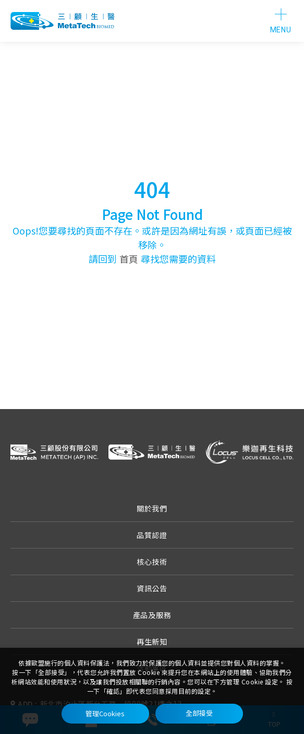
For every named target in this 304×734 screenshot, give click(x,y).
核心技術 (152, 561)
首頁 (128, 258)
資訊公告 (152, 588)
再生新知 (152, 641)
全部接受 (199, 713)
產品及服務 (152, 615)
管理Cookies (105, 713)
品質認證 (152, 535)
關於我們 (152, 508)
